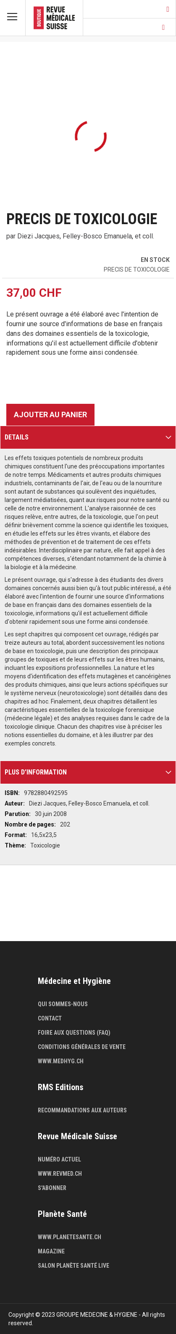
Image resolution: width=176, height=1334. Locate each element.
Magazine (51, 1251)
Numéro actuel (59, 1159)
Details (17, 437)
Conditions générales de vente (82, 1047)
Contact (50, 1018)
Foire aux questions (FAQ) (74, 1032)
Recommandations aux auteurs (82, 1110)
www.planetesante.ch (69, 1237)
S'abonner (52, 1188)
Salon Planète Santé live (73, 1265)
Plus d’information (36, 772)
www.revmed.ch (60, 1173)
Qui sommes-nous (63, 1004)
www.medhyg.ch (61, 1061)
